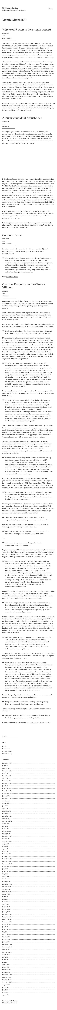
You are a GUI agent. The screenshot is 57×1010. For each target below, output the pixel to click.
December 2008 (7, 914)
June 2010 (5, 871)
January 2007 (6, 972)
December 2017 (6, 776)
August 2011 (5, 844)
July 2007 (5, 957)
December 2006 (7, 974)
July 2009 (5, 896)
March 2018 (5, 773)
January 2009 (6, 912)
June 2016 (5, 788)
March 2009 (6, 906)
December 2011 (6, 836)
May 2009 (5, 901)
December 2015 (6, 791)
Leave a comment (6, 38)
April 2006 (5, 995)
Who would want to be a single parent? (26, 29)
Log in (4, 746)
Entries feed (6, 749)
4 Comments (5, 296)
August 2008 (6, 924)
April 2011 (5, 849)
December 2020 (7, 763)
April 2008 (5, 934)
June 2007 (5, 959)
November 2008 (7, 917)
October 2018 (6, 768)
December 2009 (7, 884)
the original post (45, 317)
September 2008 (7, 922)
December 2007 (7, 944)
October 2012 (6, 818)
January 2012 (6, 833)
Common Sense (12, 235)
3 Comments (5, 126)
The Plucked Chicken (10, 8)
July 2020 (5, 765)
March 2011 (5, 851)
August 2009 (6, 894)
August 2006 (6, 985)
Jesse (3, 36)
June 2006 (5, 990)
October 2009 (6, 889)
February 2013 (6, 811)
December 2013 (7, 798)
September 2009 (7, 891)
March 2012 (5, 828)
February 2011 (6, 854)
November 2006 (7, 977)
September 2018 (7, 771)
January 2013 (6, 813)
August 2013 (5, 803)
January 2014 (6, 796)
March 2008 (6, 937)
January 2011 (6, 856)
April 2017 (5, 778)
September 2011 (7, 841)
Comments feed (7, 751)
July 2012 (5, 826)
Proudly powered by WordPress (10, 1001)
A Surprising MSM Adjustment (22, 118)
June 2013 (5, 806)
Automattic (14, 1003)
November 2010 (7, 861)
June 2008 (5, 929)
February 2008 (6, 939)
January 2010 (6, 881)
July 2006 (5, 987)
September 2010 (7, 864)
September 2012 (7, 821)
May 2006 (5, 992)
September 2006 (7, 982)
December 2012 (7, 816)
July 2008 (5, 927)
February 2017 (6, 781)
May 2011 (5, 846)
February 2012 (6, 831)
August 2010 (6, 866)
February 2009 (6, 909)
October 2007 (6, 949)
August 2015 (5, 793)
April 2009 (5, 904)
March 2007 (6, 967)
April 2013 (5, 808)
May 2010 (5, 874)
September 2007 (7, 952)
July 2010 (5, 869)
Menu (50, 8)
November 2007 (7, 947)
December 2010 (7, 859)
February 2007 (6, 969)
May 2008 (5, 932)
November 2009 (7, 886)
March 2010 (5, 879)
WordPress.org (7, 754)
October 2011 (6, 838)
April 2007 (5, 964)
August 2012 (5, 823)
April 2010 (5, 876)
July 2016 (5, 786)
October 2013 (6, 801)
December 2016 (7, 783)
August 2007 (6, 954)
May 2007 (5, 962)
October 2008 (6, 919)
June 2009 (5, 899)
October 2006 (6, 979)
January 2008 (6, 942)
